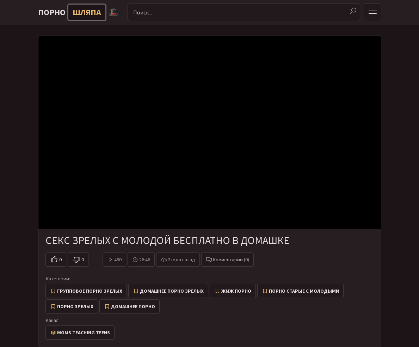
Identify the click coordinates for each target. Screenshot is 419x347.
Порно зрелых (75, 306)
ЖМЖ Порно (236, 291)
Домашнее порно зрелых (172, 291)
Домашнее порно (133, 306)
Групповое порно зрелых (89, 291)
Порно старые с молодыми (304, 291)
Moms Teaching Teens (83, 332)
